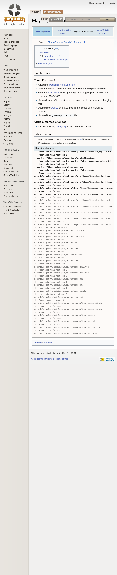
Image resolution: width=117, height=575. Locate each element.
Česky (6, 105)
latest (47, 31)
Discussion (52, 12)
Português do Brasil (12, 133)
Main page (8, 35)
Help (5, 52)
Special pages (10, 77)
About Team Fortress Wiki (42, 359)
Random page (10, 45)
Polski (6, 129)
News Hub (8, 168)
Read (43, 19)
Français (7, 115)
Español (7, 112)
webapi (55, 107)
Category (37, 342)
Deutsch (7, 108)
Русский (7, 140)
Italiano (6, 119)
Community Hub (11, 171)
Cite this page (10, 91)
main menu (53, 92)
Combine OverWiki (12, 206)
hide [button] (57, 48)
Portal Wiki (8, 213)
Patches (39, 31)
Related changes (11, 73)
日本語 (6, 122)
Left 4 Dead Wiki (11, 210)
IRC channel (9, 59)
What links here (10, 70)
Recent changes (11, 42)
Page (35, 12)
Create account (96, 3)
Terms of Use (62, 359)
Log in (112, 3)
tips (62, 100)
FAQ (5, 56)
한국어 (6, 126)
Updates (7, 164)
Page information (11, 87)
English (7, 101)
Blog (5, 161)
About (6, 38)
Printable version (11, 80)
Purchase (8, 189)
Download (8, 157)
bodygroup (61, 126)
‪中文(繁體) (8, 143)
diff (80, 139)
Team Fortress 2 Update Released (65, 42)
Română (7, 136)
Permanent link (10, 84)
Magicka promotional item (62, 84)
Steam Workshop (11, 175)
